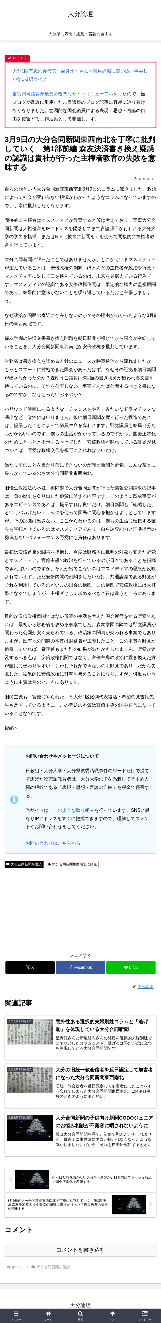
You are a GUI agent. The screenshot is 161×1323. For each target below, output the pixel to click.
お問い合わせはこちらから (52, 843)
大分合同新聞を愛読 (24, 864)
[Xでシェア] (30, 967)
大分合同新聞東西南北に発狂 (72, 864)
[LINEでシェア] (131, 967)
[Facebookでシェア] (80, 967)
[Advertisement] (42, 909)
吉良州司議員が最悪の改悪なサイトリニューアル (62, 93)
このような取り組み (73, 810)
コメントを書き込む (80, 1251)
